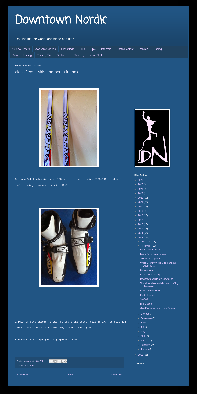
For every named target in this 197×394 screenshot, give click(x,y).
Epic (93, 49)
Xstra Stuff (95, 55)
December (146, 241)
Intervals (106, 49)
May (143, 331)
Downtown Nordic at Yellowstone (156, 279)
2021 (141, 202)
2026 (141, 180)
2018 (141, 215)
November (146, 246)
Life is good (146, 303)
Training (79, 55)
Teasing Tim (44, 55)
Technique (63, 55)
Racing (158, 49)
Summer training (22, 55)
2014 (141, 233)
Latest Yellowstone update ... (154, 254)
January (145, 349)
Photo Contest (125, 49)
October (145, 313)
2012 (141, 355)
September (146, 318)
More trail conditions (150, 290)
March (144, 340)
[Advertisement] (153, 83)
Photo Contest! (147, 295)
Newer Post (22, 374)
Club (82, 49)
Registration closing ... (151, 274)
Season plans (147, 270)
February (145, 344)
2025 (141, 184)
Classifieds (67, 49)
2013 (141, 237)
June (143, 327)
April (143, 336)
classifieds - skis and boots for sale (157, 308)
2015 (141, 228)
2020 (141, 206)
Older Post (116, 374)
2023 (141, 193)
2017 (141, 220)
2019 (141, 211)
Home (70, 374)
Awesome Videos (45, 49)
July (143, 322)
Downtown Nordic (61, 20)
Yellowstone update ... (151, 258)
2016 (141, 224)
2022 (141, 198)
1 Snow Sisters (21, 49)
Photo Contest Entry (150, 249)
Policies (143, 49)
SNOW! (144, 299)
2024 (141, 189)
